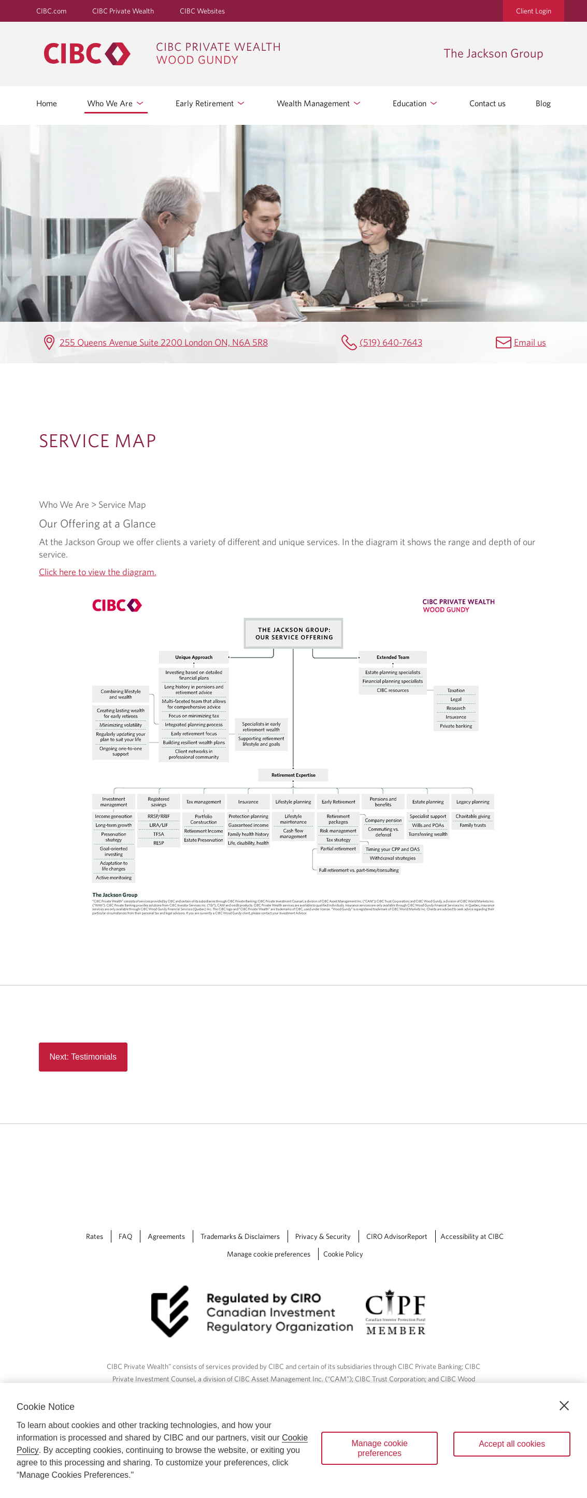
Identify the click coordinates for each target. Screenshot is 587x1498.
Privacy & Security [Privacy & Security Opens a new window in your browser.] (323, 1236)
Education (416, 103)
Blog (543, 103)
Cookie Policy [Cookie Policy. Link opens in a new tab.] (343, 1254)
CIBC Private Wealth (123, 11)
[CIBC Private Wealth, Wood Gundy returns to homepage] (238, 53)
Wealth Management (319, 103)
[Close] (564, 1406)
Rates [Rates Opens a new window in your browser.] (94, 1236)
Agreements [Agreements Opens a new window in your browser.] (166, 1236)
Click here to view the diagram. (97, 571)
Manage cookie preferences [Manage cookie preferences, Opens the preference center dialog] (379, 1448)
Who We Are (116, 103)
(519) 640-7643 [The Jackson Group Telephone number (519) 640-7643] (391, 342)
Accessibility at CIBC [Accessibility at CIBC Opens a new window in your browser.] (472, 1236)
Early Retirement (211, 103)
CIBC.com (51, 11)
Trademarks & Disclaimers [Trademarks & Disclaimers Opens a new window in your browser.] (240, 1236)
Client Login (533, 11)
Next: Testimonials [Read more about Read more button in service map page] (83, 1056)
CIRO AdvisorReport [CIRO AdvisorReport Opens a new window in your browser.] (396, 1236)
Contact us (487, 103)
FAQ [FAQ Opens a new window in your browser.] (125, 1236)
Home (46, 103)
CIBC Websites (202, 11)
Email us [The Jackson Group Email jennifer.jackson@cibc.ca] (530, 342)
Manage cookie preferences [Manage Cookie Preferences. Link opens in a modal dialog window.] (268, 1254)
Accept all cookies (512, 1443)
